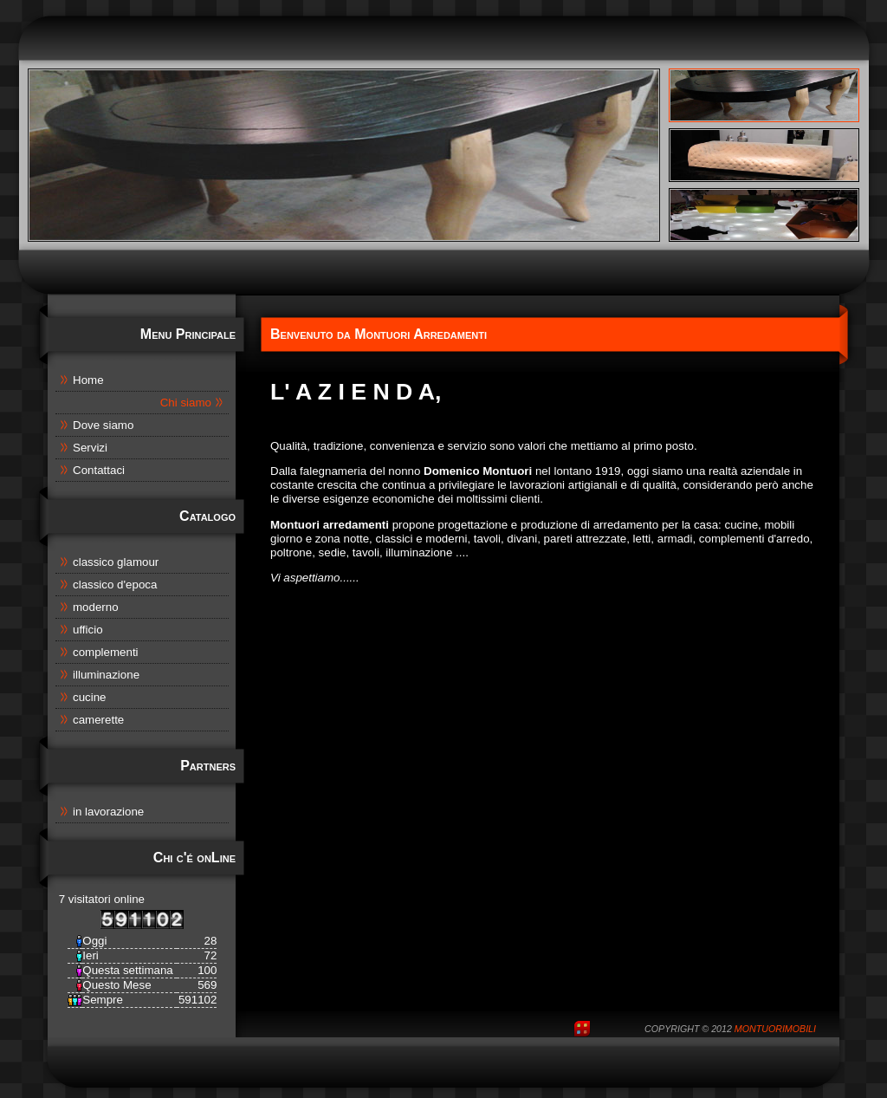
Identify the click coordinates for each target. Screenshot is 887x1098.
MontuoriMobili (775, 1028)
